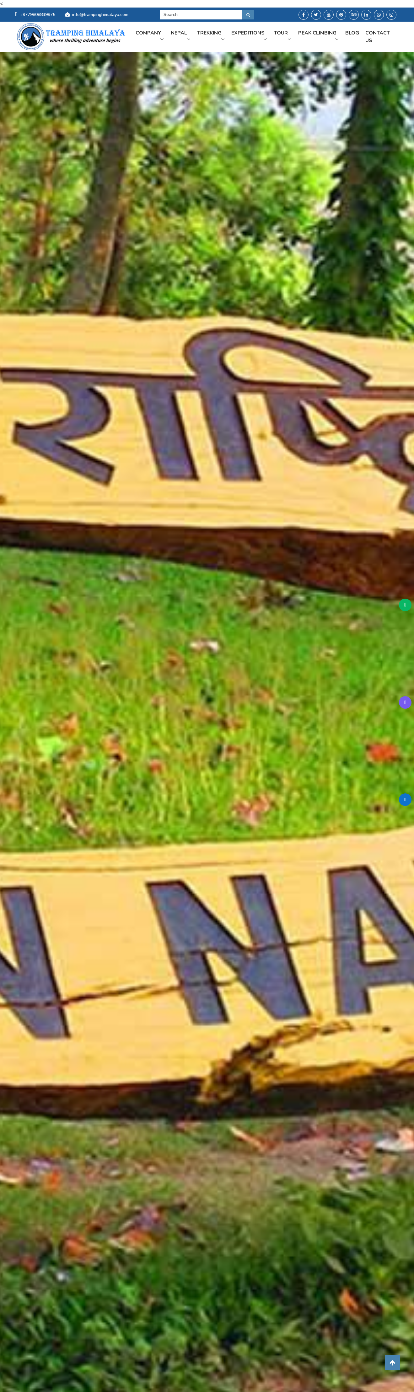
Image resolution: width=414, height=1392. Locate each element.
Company (166, 35)
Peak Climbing (316, 39)
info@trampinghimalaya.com (100, 15)
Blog (355, 35)
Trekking (223, 35)
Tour (289, 35)
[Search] (201, 14)
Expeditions (259, 35)
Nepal (194, 35)
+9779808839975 (35, 15)
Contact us (380, 39)
